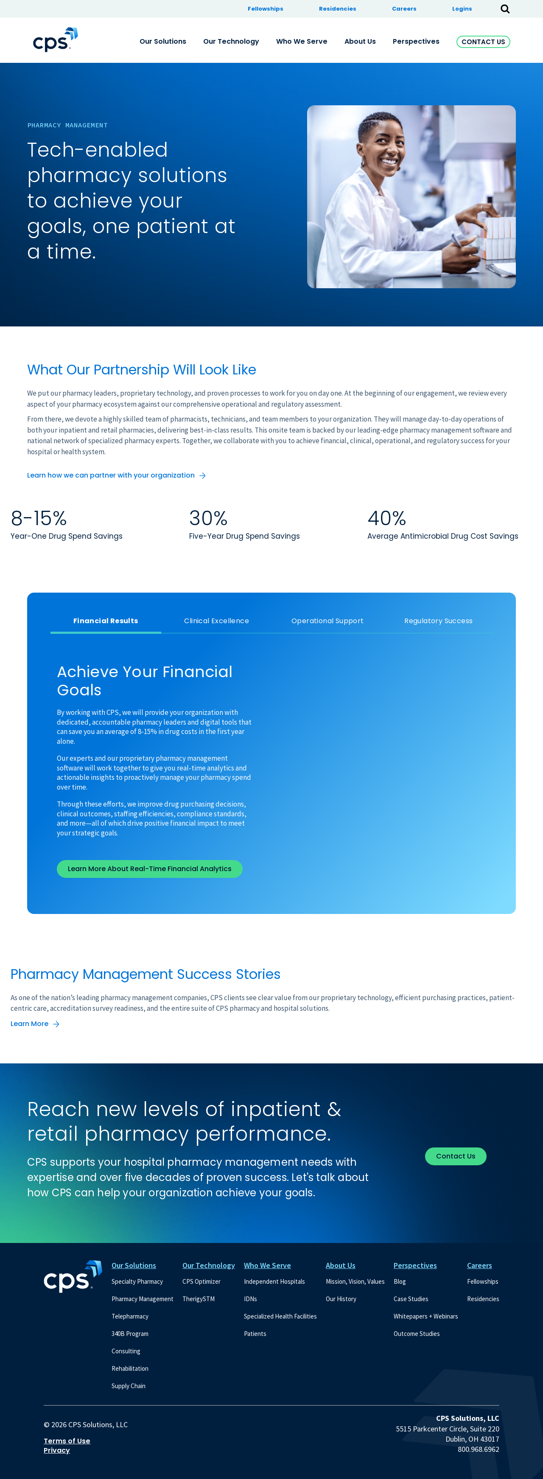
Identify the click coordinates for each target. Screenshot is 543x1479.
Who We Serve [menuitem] (301, 41)
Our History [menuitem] (341, 1299)
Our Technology (208, 1265)
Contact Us (483, 41)
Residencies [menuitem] (337, 9)
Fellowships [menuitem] (265, 9)
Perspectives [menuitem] (416, 41)
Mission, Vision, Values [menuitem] (355, 1281)
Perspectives (415, 1265)
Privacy (57, 1450)
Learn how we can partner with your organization (111, 475)
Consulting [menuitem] (126, 1351)
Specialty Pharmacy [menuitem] (137, 1281)
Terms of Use (67, 1441)
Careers (479, 1265)
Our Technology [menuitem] (231, 41)
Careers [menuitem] (404, 9)
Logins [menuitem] (462, 9)
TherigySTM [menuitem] (198, 1299)
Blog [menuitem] (400, 1281)
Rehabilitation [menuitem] (130, 1368)
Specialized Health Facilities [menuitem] (280, 1316)
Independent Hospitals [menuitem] (274, 1281)
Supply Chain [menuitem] (129, 1386)
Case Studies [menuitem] (411, 1299)
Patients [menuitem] (255, 1334)
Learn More (29, 1024)
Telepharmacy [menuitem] (130, 1316)
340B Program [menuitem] (130, 1334)
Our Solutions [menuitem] (163, 41)
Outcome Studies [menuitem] (417, 1334)
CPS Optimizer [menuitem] (201, 1281)
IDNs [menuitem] (250, 1299)
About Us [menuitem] (360, 41)
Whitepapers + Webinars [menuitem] (426, 1316)
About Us (340, 1265)
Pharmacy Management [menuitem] (143, 1299)
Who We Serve (267, 1265)
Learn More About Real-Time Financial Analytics (150, 869)
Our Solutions (134, 1265)
